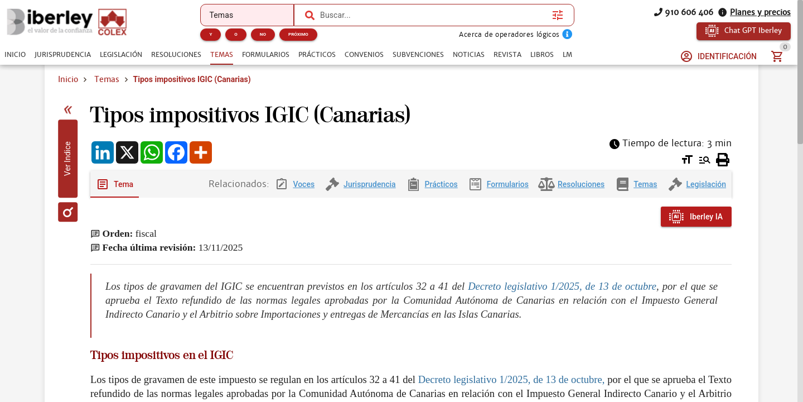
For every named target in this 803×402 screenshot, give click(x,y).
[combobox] (433, 15)
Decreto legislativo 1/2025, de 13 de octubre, (511, 379)
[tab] (15, 55)
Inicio (68, 79)
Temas (106, 79)
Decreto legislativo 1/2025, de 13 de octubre (562, 286)
